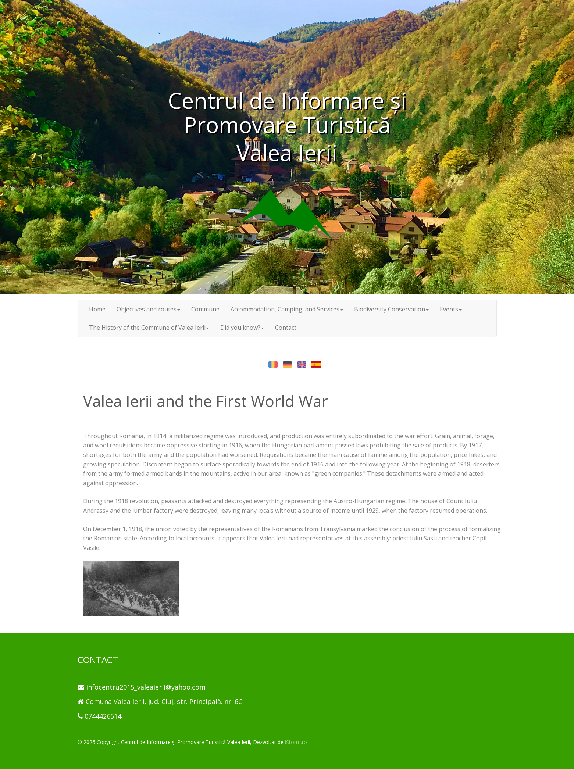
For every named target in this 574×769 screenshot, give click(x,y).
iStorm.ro (296, 741)
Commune (205, 309)
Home (97, 309)
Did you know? (242, 327)
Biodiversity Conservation (391, 309)
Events (451, 309)
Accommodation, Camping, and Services (287, 309)
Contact (285, 327)
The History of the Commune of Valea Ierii (149, 327)
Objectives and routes (148, 309)
